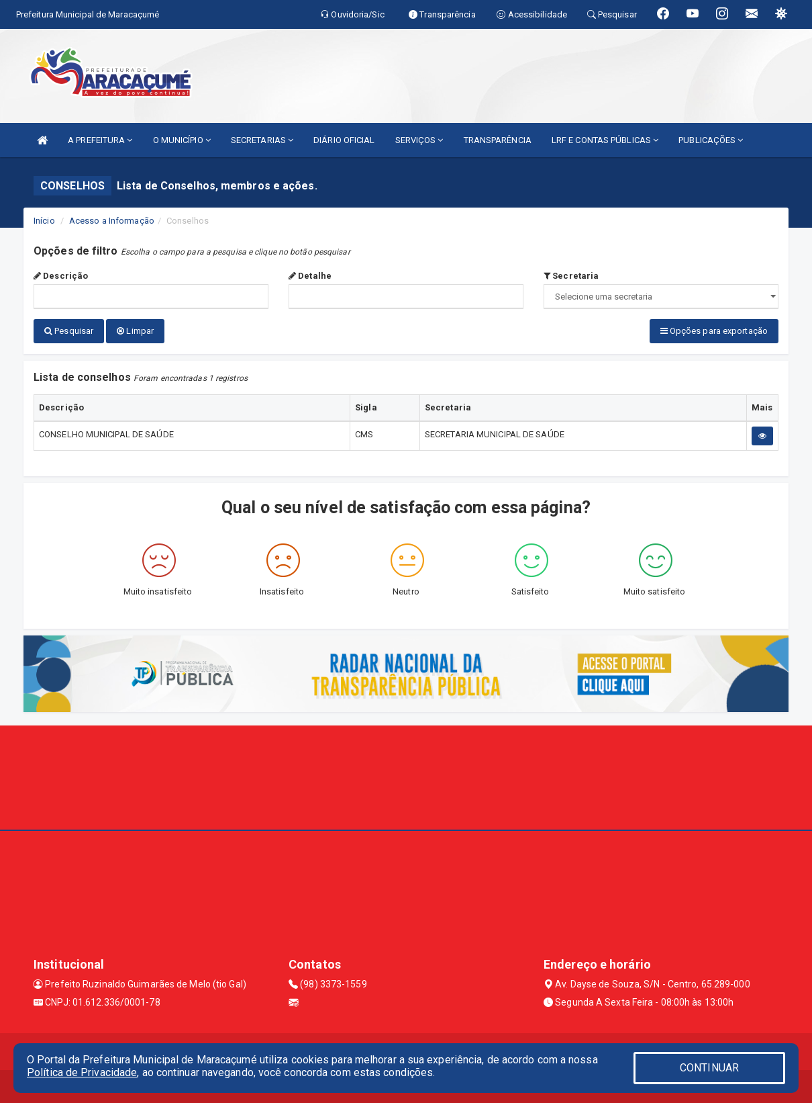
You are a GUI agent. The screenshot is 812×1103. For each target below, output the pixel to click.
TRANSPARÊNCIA (497, 140)
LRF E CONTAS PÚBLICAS (605, 140)
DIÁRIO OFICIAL (343, 140)
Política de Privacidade (82, 1072)
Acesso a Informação (111, 221)
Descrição (61, 276)
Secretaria (571, 276)
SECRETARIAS (262, 140)
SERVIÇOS (419, 140)
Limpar (135, 331)
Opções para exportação (714, 331)
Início (44, 221)
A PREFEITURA (100, 140)
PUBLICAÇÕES (710, 140)
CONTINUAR (709, 1067)
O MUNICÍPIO (182, 140)
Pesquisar (68, 331)
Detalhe (310, 276)
